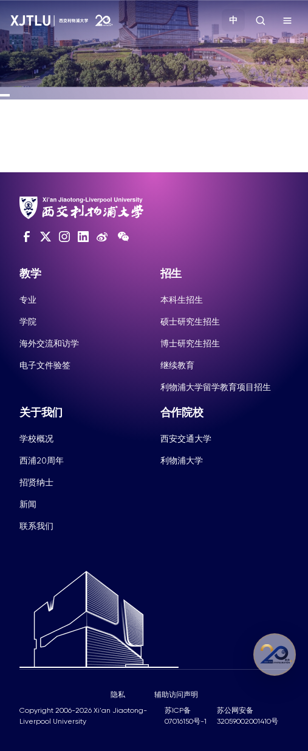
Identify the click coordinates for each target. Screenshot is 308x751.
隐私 (118, 694)
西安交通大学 (185, 438)
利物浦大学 (181, 460)
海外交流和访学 (49, 343)
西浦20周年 (41, 460)
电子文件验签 (44, 365)
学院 (27, 321)
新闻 (27, 504)
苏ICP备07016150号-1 (186, 716)
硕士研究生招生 (190, 321)
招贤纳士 (36, 482)
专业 (27, 300)
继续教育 (177, 365)
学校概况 (36, 438)
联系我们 (36, 526)
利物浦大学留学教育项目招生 (215, 387)
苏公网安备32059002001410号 (247, 716)
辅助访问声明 (176, 694)
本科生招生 (181, 300)
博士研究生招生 (190, 343)
